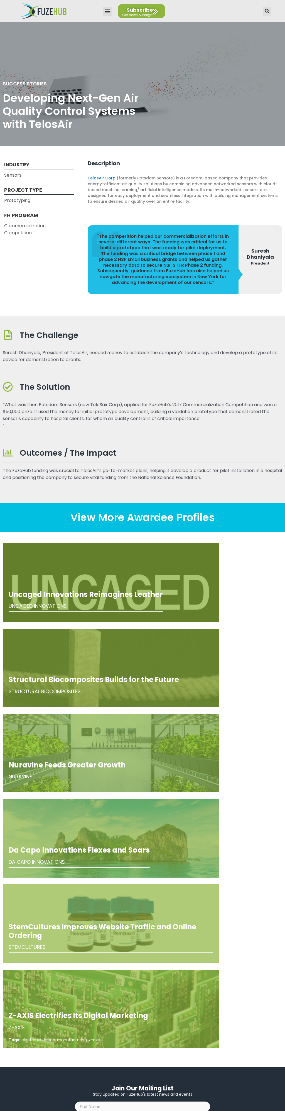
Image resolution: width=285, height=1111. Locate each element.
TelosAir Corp (102, 178)
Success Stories (27, 83)
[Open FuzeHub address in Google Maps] (144, 1040)
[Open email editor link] (145, 1051)
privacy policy (121, 858)
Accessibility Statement (140, 985)
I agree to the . (110, 858)
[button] (107, 11)
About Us (140, 968)
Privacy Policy (140, 977)
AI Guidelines (140, 994)
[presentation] (117, 839)
